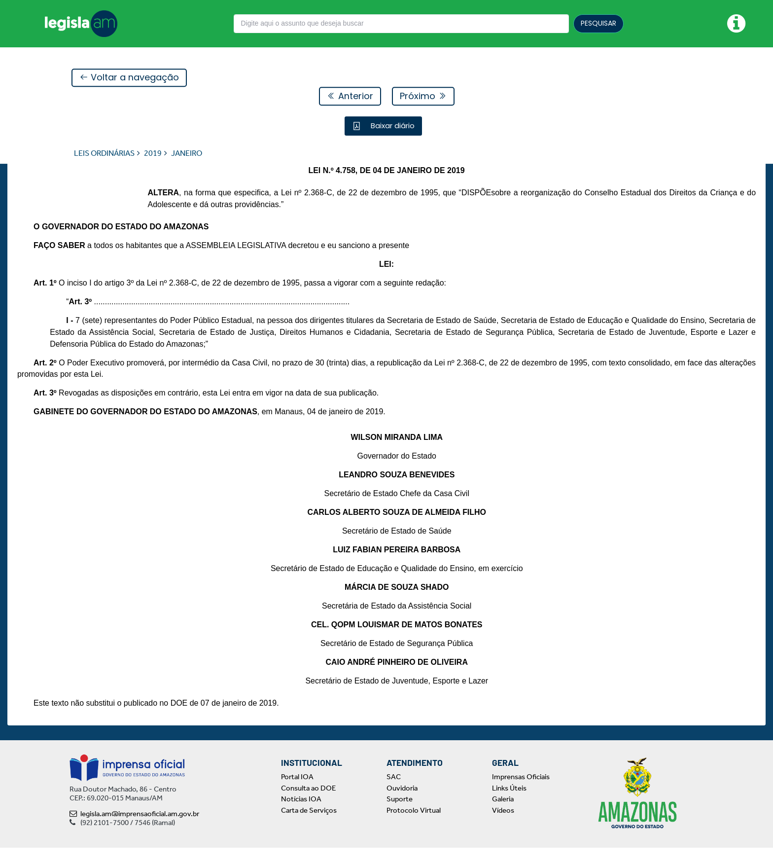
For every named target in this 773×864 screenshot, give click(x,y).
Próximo (423, 96)
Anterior (350, 96)
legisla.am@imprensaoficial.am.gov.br (134, 830)
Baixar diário (392, 126)
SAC (393, 793)
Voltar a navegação (129, 78)
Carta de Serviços (309, 826)
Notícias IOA (301, 815)
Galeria (503, 815)
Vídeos (503, 826)
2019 (153, 153)
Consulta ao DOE (308, 804)
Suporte (399, 815)
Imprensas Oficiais (521, 793)
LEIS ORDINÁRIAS (104, 153)
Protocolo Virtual (413, 826)
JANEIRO (186, 153)
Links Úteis (509, 804)
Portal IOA (297, 793)
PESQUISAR (598, 23)
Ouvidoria (402, 804)
